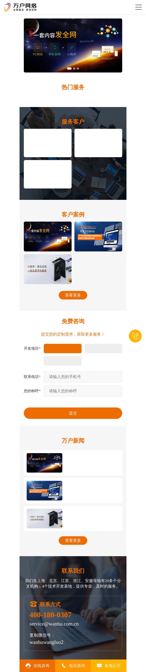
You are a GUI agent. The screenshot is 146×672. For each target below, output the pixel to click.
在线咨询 (37, 665)
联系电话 (32, 377)
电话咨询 (73, 665)
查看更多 (73, 295)
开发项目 (32, 348)
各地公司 (109, 665)
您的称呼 (32, 391)
